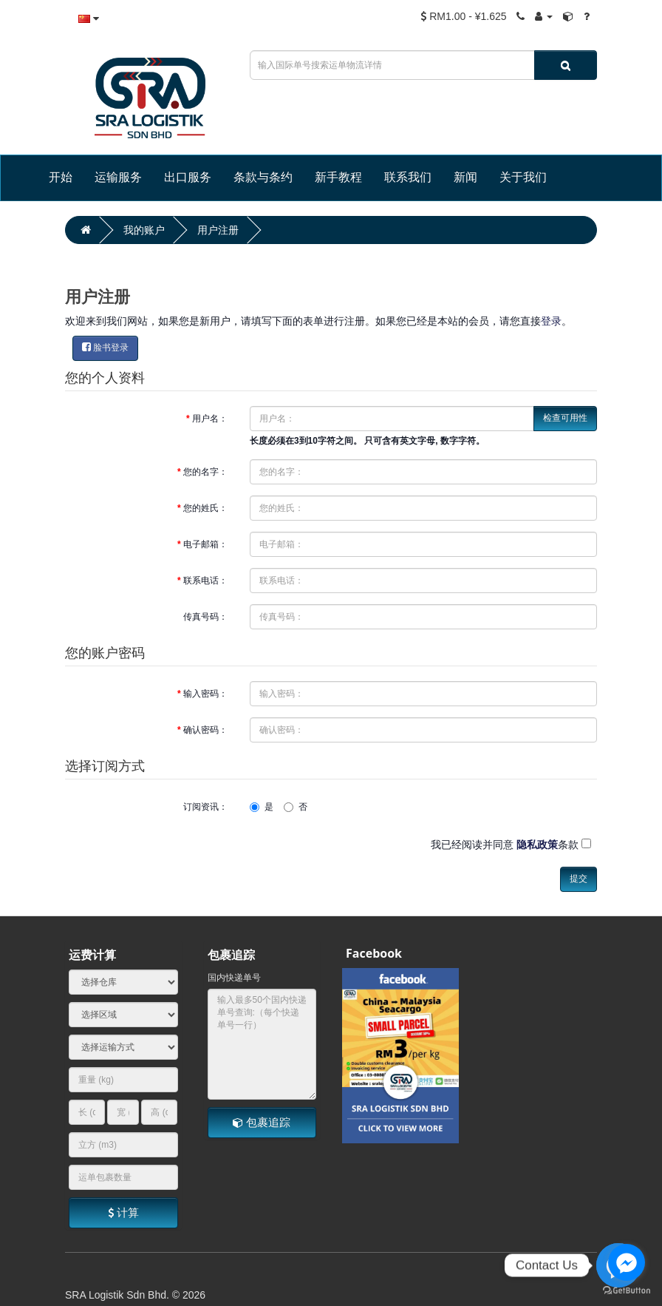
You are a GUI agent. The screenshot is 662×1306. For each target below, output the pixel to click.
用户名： (210, 418)
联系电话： (205, 580)
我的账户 (144, 230)
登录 (551, 321)
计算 (123, 1212)
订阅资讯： (205, 807)
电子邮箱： (205, 544)
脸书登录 (105, 347)
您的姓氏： (205, 508)
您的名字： (205, 472)
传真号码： (205, 617)
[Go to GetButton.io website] (626, 1291)
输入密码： (205, 693)
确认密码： (205, 730)
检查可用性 (565, 418)
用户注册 (218, 230)
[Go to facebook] (626, 1262)
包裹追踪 (261, 1122)
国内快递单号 (234, 977)
